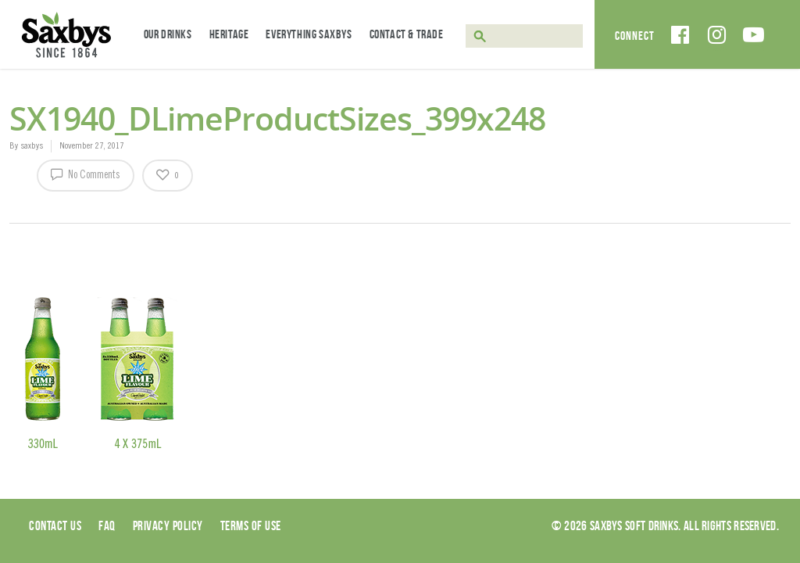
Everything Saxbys (309, 34)
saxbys (31, 146)
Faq (107, 525)
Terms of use (250, 525)
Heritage (229, 34)
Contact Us (55, 525)
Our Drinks (168, 34)
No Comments (85, 173)
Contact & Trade (407, 34)
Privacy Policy (168, 525)
